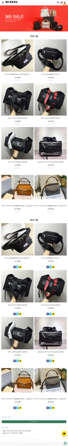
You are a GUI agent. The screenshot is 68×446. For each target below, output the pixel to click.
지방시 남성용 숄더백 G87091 (50, 118)
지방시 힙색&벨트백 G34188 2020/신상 (17, 74)
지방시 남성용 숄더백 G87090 (17, 118)
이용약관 (40, 439)
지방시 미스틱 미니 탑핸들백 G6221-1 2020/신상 (17, 206)
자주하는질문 (6, 417)
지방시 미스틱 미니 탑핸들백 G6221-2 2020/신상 (51, 206)
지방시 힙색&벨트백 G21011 (50, 74)
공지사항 (5, 428)
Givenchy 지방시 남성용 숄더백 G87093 (50, 162)
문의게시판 (34, 422)
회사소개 (27, 439)
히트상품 (34, 36)
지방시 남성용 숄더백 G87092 (17, 162)
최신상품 (34, 220)
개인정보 (34, 439)
